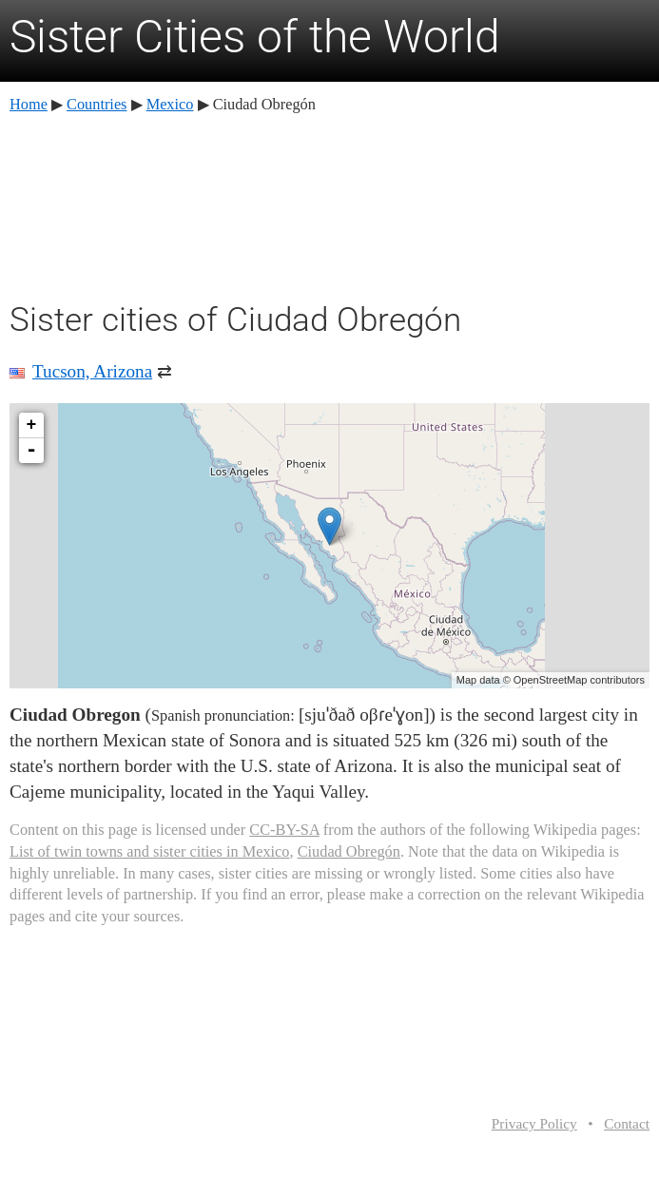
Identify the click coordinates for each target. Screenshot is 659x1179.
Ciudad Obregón (349, 851)
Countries (96, 104)
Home (29, 104)
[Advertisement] (329, 204)
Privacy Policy (534, 1123)
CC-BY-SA (284, 830)
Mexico (170, 104)
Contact (626, 1123)
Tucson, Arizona (92, 371)
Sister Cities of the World (255, 37)
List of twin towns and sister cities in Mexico (150, 851)
